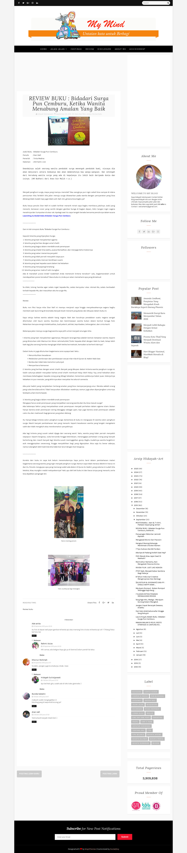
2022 (136, 480)
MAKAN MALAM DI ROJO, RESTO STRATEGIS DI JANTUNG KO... (149, 623)
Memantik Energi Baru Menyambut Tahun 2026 (154, 316)
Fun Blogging (157, 696)
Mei (137, 640)
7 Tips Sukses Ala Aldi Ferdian (148, 549)
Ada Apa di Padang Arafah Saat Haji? (151, 553)
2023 (136, 476)
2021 (136, 483)
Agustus (139, 629)
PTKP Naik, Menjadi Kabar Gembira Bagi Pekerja (150, 572)
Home (43, 49)
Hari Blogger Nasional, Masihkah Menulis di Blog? (154, 354)
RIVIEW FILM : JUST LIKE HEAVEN (149, 567)
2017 (136, 498)
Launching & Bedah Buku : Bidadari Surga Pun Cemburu (150, 618)
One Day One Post (141, 717)
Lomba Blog (137, 713)
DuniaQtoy (114, 849)
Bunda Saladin (38, 694)
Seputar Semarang (141, 726)
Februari (140, 651)
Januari (139, 655)
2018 (136, 494)
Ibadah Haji (150, 700)
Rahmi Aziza (46, 643)
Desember (140, 508)
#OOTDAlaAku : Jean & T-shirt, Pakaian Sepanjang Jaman (148, 524)
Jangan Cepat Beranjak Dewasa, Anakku (149, 606)
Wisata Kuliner (139, 739)
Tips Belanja (138, 735)
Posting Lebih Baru (29, 773)
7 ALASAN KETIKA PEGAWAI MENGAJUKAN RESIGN (147, 595)
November (140, 512)
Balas (34, 635)
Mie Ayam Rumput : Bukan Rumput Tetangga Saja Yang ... (150, 589)
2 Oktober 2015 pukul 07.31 (50, 680)
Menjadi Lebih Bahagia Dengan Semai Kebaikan (154, 328)
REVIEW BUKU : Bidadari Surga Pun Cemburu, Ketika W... (150, 529)
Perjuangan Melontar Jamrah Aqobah (148, 535)
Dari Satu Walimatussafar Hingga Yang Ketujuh (150, 612)
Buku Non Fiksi (80, 114)
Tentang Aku (138, 730)
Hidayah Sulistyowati (51, 677)
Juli (137, 633)
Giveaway (136, 700)
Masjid (150, 713)
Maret (139, 648)
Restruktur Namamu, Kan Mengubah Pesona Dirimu (147, 563)
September (141, 519)
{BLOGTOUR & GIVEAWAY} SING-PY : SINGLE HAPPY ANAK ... (150, 583)
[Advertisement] (69, 73)
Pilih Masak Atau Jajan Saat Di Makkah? (148, 557)
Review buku (97, 114)
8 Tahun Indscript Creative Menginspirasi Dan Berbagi (148, 578)
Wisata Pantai (156, 739)
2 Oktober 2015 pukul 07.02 (41, 715)
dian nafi (36, 712)
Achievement (137, 49)
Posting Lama (110, 773)
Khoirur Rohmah (39, 660)
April (138, 644)
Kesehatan (152, 705)
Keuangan (137, 709)
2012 (136, 667)
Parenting (157, 717)
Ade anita (36, 623)
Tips (149, 730)
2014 (136, 660)
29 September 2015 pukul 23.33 (51, 646)
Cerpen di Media (140, 696)
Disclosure (104, 49)
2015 (136, 505)
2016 (136, 502)
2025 (136, 469)
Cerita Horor (151, 692)
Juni (138, 637)
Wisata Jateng (154, 735)
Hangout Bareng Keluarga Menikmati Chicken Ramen (148, 544)
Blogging (136, 692)
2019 (136, 491)
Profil (135, 722)
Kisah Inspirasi (152, 709)
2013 (136, 663)
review (89, 114)
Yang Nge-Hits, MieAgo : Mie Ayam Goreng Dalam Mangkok (149, 601)
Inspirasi (76, 49)
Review (90, 49)
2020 (136, 487)
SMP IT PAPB (147, 722)
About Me (120, 49)
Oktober (139, 516)
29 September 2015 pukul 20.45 (42, 626)
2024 (136, 472)
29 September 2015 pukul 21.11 (42, 663)
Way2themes (90, 849)
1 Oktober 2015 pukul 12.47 (41, 697)
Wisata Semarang (140, 743)
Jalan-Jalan (57, 49)
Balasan (37, 640)
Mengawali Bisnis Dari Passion (148, 540)
